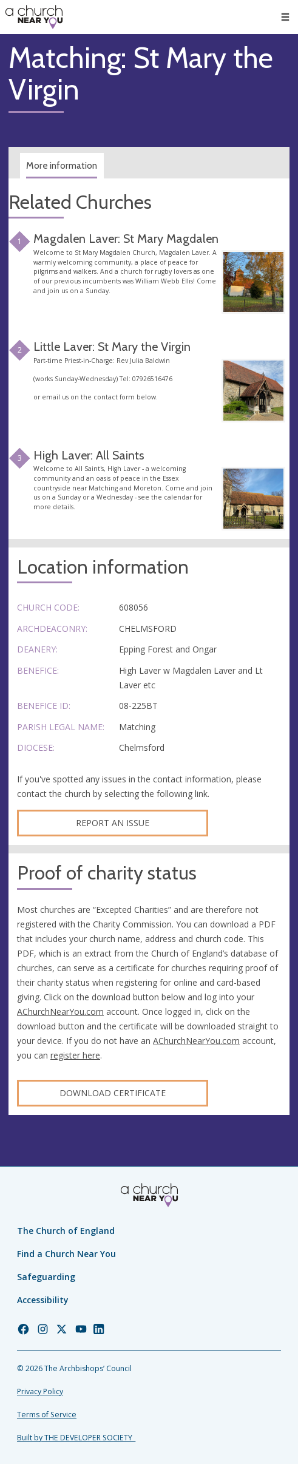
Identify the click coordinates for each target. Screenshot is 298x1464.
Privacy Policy (40, 1391)
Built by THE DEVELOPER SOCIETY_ (76, 1437)
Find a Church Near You (66, 1253)
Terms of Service (46, 1414)
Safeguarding (46, 1277)
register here (75, 1055)
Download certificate (112, 1093)
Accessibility (43, 1300)
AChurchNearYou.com (60, 1011)
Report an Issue (112, 823)
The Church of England (66, 1230)
